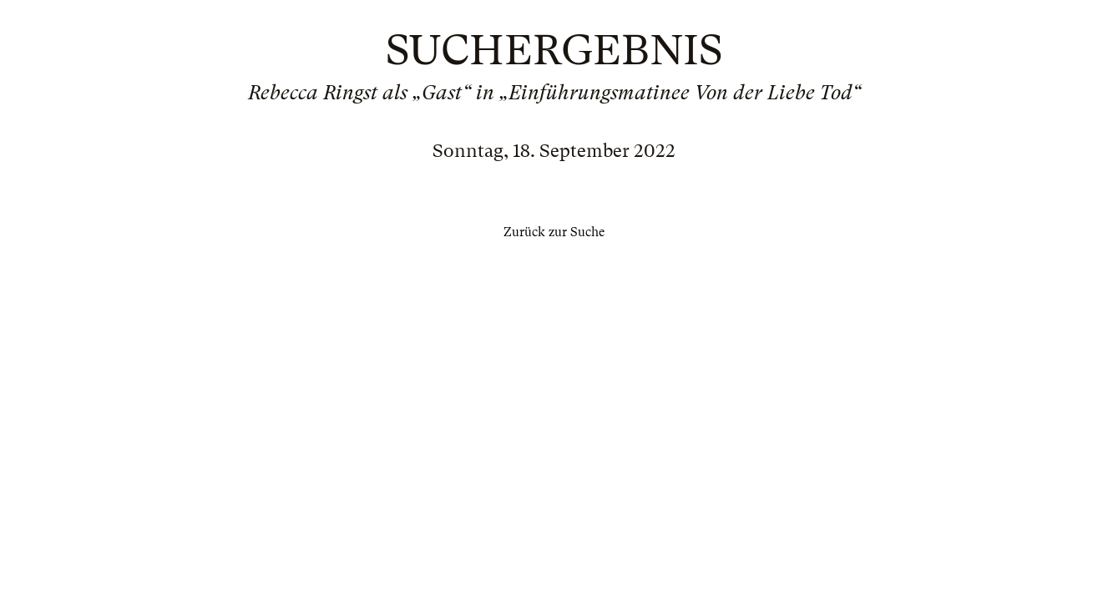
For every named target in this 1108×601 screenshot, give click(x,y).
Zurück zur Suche (554, 232)
